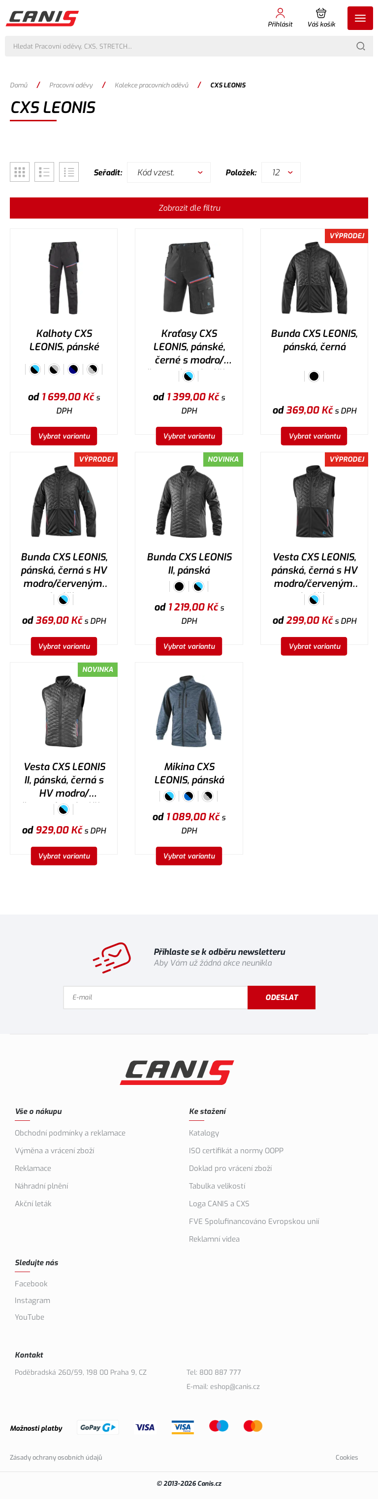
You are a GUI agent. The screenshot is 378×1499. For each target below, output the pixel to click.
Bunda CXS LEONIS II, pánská (189, 564)
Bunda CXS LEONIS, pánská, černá (314, 340)
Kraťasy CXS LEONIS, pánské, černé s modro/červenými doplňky (189, 348)
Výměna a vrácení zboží (54, 1151)
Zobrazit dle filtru (189, 208)
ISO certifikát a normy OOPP (236, 1151)
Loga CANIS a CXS (219, 1204)
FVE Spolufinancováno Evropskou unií (254, 1221)
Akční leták (33, 1204)
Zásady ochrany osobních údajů (56, 1457)
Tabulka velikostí (217, 1186)
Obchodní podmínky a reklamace (70, 1133)
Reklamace (33, 1168)
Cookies (347, 1457)
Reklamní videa (214, 1239)
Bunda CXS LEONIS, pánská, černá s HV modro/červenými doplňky (64, 572)
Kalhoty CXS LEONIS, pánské (64, 340)
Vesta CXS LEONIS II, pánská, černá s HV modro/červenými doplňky (64, 781)
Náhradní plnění (41, 1186)
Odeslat (281, 997)
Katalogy (204, 1133)
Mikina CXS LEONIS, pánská (189, 773)
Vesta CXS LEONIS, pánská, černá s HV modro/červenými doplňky (314, 572)
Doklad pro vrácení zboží (230, 1168)
